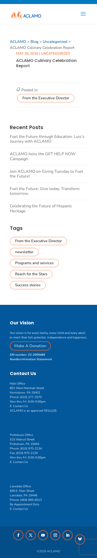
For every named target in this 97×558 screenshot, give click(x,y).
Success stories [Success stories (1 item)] (27, 285)
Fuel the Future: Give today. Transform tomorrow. (45, 191)
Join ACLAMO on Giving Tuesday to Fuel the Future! (46, 174)
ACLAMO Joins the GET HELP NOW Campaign (43, 156)
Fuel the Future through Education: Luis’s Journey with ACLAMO (47, 139)
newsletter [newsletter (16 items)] (24, 251)
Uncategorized (55, 53)
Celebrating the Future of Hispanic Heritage (41, 208)
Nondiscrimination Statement (31, 359)
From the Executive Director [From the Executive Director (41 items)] (38, 240)
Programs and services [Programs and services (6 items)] (34, 262)
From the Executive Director (45, 98)
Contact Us (20, 406)
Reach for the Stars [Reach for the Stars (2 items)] (31, 273)
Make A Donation (30, 346)
